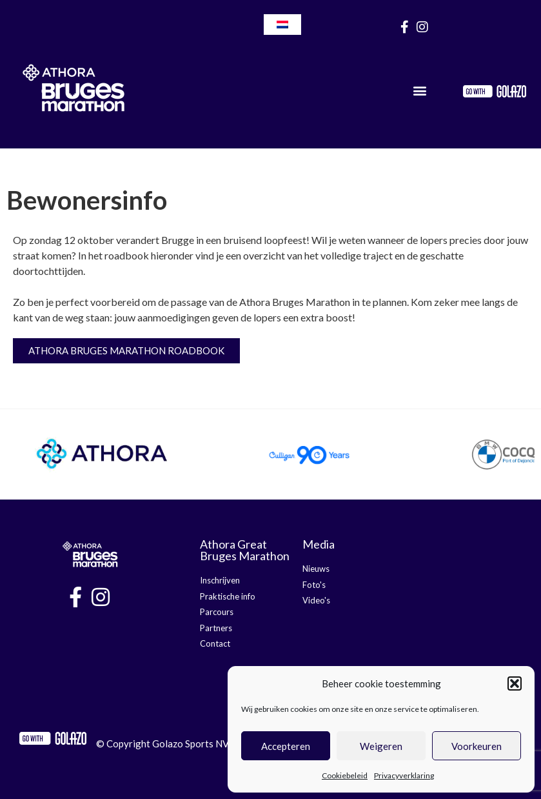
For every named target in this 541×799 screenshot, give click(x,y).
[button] (514, 683)
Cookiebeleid (345, 775)
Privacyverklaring (404, 775)
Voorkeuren (476, 746)
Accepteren (285, 746)
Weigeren (381, 746)
